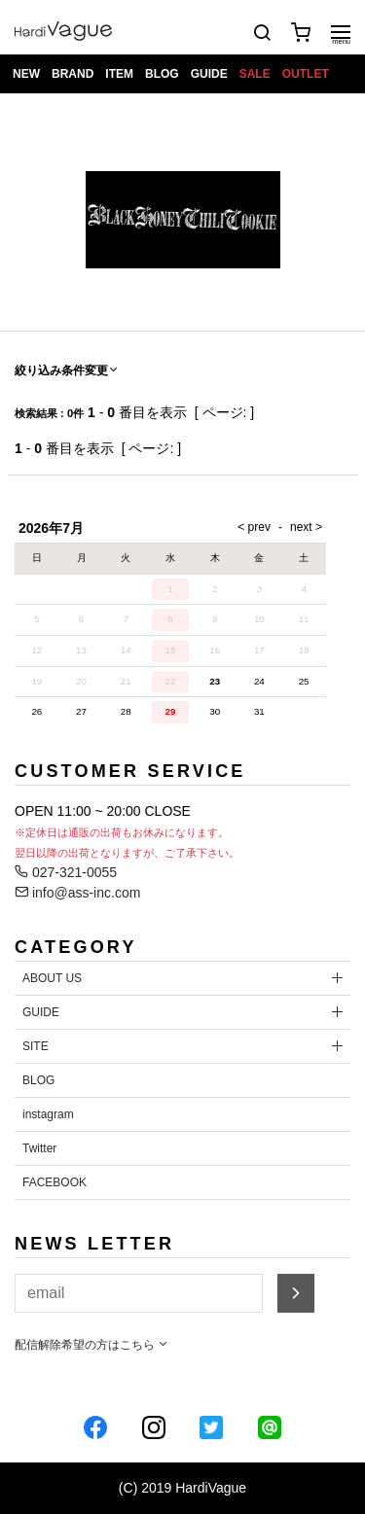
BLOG (162, 74)
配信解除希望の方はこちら (92, 1345)
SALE (255, 74)
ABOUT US (52, 978)
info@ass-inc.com (77, 892)
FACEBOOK (54, 1182)
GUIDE (209, 74)
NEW (26, 74)
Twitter (39, 1148)
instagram (48, 1114)
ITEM (119, 74)
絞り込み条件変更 (67, 370)
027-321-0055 (66, 872)
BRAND (72, 74)
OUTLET (305, 74)
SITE (35, 1046)
